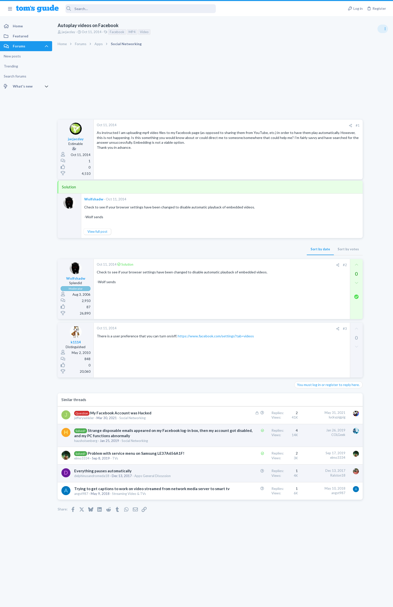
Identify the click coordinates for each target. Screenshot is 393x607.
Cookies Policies (177, 600)
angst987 (81, 499)
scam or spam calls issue (348, 283)
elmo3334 (81, 458)
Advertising (142, 600)
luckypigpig (282, 417)
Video (144, 32)
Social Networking (132, 418)
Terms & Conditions (244, 600)
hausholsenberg (85, 441)
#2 (290, 265)
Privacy (209, 600)
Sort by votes (293, 249)
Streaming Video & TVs (129, 499)
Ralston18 (282, 475)
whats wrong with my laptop (352, 336)
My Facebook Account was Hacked (120, 413)
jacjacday (68, 32)
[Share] (295, 125)
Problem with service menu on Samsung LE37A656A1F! (136, 453)
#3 (290, 329)
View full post (97, 232)
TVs (115, 458)
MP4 (132, 32)
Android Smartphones (338, 297)
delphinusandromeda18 (91, 476)
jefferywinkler (84, 418)
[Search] (140, 8)
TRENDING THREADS (329, 273)
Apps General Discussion (152, 476)
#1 (303, 125)
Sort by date (265, 249)
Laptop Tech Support (337, 326)
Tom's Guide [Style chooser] (352, 565)
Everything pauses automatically (103, 471)
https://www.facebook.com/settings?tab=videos (216, 336)
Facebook (117, 32)
